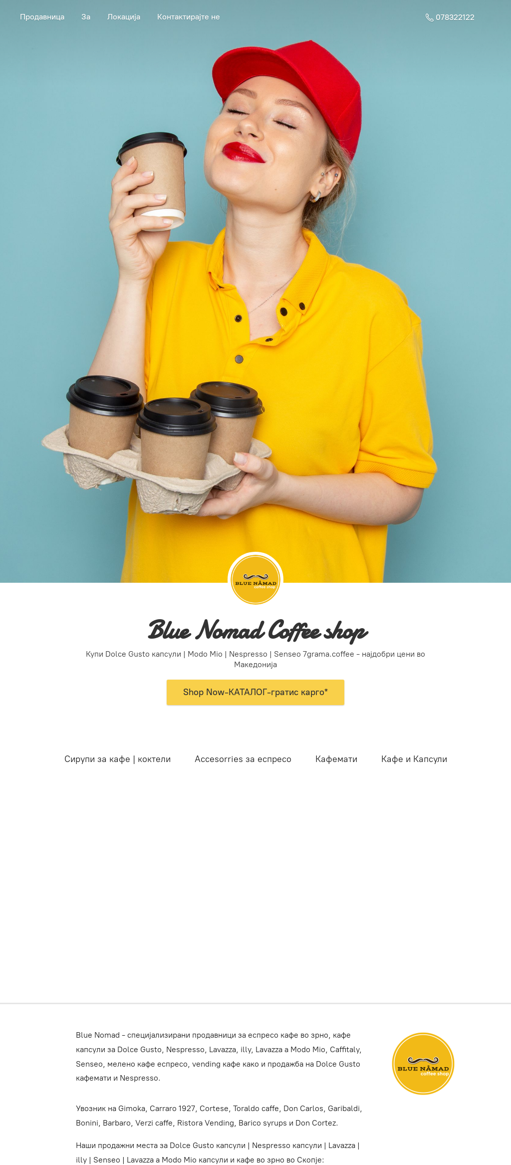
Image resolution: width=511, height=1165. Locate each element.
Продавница (42, 16)
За (85, 16)
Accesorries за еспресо (243, 759)
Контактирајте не (188, 16)
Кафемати (336, 759)
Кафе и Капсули (414, 759)
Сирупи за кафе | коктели (117, 759)
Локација (123, 16)
